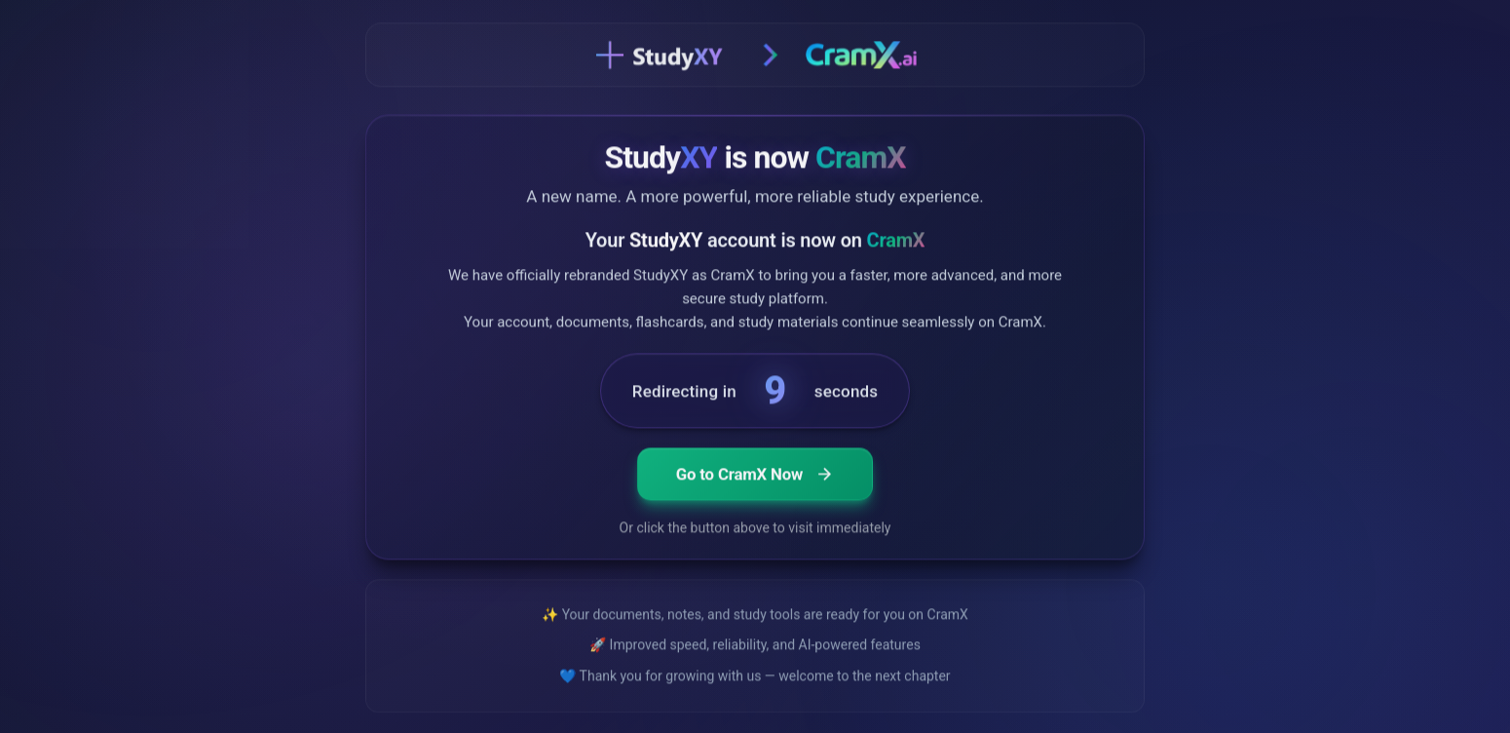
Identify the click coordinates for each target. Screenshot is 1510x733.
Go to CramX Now (755, 481)
